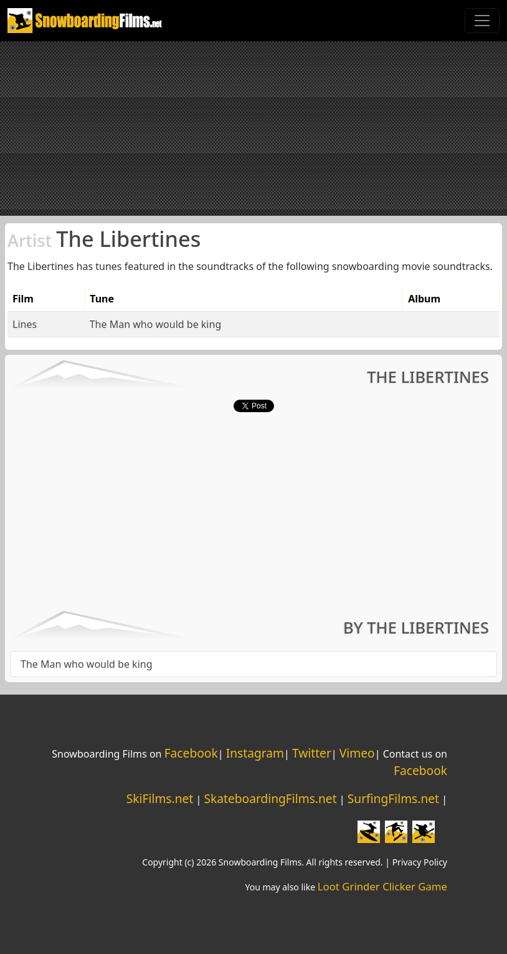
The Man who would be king (156, 324)
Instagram (255, 752)
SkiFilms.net (159, 798)
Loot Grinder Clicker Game (382, 886)
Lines (24, 324)
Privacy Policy (419, 862)
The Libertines (104, 238)
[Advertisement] (253, 128)
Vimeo (357, 752)
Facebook (191, 752)
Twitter (311, 752)
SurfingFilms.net (393, 798)
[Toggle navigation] (482, 20)
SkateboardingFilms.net (270, 798)
